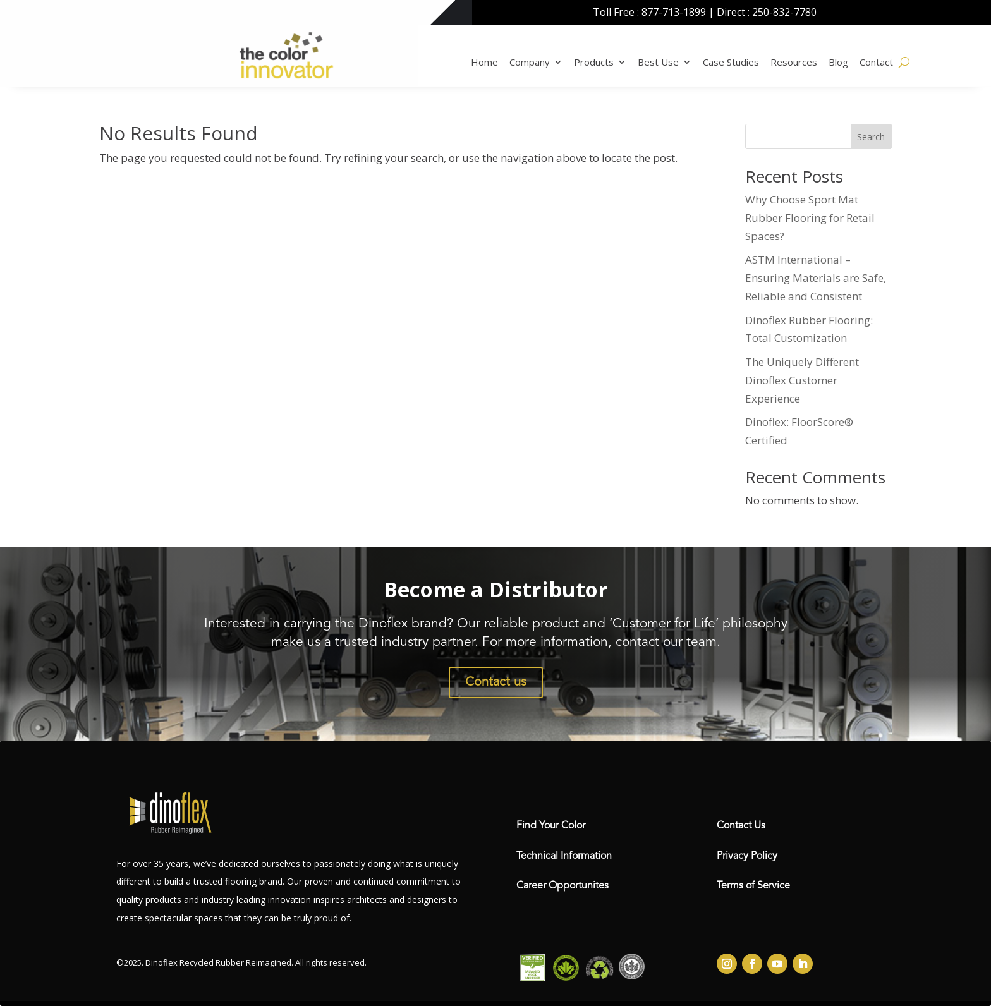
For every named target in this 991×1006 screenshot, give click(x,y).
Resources (793, 62)
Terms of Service (753, 886)
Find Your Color (550, 826)
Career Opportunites (562, 886)
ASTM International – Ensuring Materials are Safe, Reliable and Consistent (815, 277)
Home (484, 62)
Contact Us (741, 826)
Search (871, 137)
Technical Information (564, 856)
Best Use (658, 62)
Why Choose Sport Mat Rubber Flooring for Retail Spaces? (810, 217)
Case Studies (731, 62)
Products (594, 62)
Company (529, 62)
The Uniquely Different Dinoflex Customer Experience (802, 380)
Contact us (495, 682)
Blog (838, 62)
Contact (876, 62)
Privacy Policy (747, 856)
